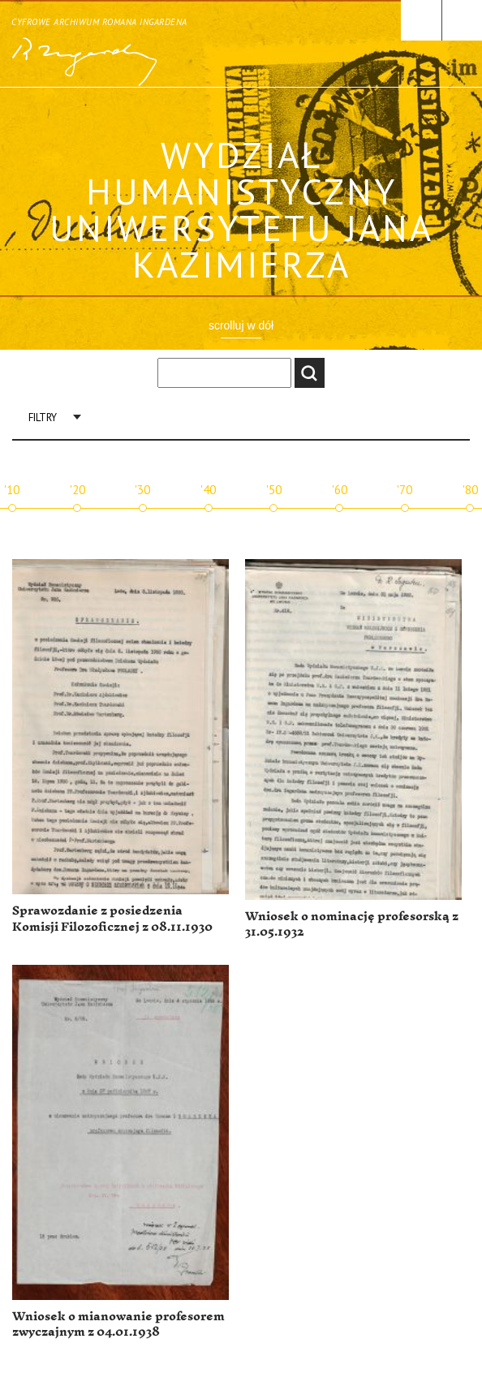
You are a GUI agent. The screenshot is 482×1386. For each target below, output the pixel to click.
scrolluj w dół (241, 325)
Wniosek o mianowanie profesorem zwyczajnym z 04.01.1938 (118, 1324)
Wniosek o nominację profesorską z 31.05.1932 (351, 924)
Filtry (42, 417)
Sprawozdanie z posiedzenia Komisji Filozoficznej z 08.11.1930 (112, 919)
